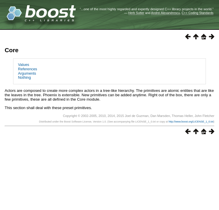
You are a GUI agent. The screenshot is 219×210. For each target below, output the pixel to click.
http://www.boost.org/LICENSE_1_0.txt (191, 121)
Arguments (27, 73)
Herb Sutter (136, 13)
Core (11, 50)
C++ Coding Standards (197, 13)
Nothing (24, 77)
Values (23, 64)
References (27, 69)
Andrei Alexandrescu (165, 13)
